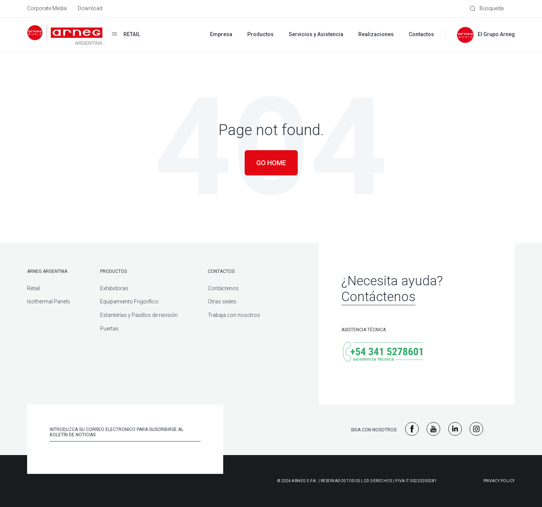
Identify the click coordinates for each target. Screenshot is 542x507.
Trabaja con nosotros (234, 315)
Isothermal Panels (48, 301)
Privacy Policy (499, 481)
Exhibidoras (114, 288)
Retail (33, 288)
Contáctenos (223, 288)
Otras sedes (222, 301)
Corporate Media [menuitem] (47, 8)
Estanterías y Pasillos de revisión (139, 315)
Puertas (109, 329)
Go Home (271, 163)
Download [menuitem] (90, 8)
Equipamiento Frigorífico (129, 301)
